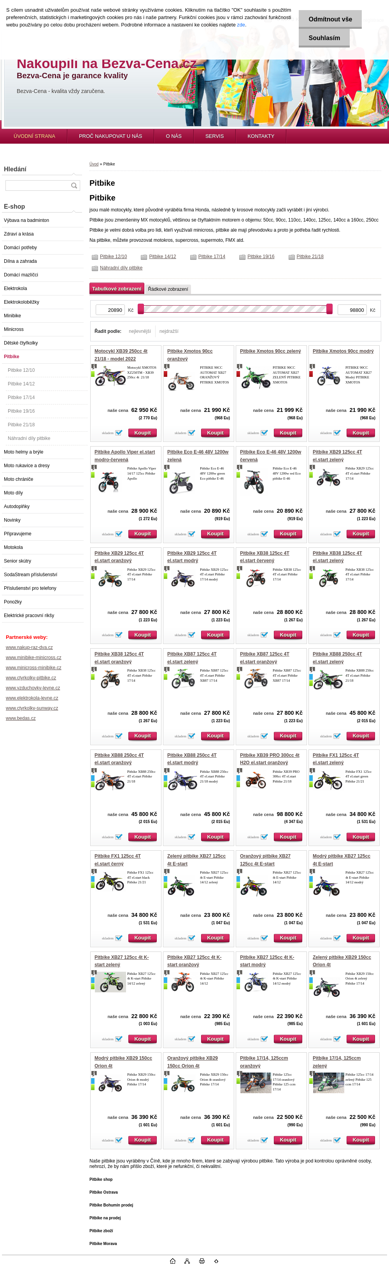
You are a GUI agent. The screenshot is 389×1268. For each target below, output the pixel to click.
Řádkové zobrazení (168, 289)
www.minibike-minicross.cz (33, 657)
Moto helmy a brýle (23, 452)
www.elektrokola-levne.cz (32, 698)
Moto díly (13, 493)
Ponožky (13, 602)
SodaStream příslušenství (30, 574)
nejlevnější (140, 331)
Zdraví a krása (19, 234)
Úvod (93, 164)
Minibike (12, 315)
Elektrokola (15, 288)
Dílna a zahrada (20, 261)
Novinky (12, 520)
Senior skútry (17, 561)
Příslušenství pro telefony (30, 588)
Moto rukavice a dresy (26, 465)
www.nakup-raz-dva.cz (29, 647)
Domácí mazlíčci (21, 275)
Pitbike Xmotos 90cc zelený (270, 351)
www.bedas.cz (21, 718)
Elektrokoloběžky (21, 302)
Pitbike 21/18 (21, 424)
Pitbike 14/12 (21, 384)
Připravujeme (18, 533)
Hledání (15, 169)
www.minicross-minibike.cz (33, 667)
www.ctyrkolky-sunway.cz (32, 708)
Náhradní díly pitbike (29, 438)
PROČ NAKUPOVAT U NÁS (110, 136)
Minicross (14, 329)
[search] (74, 185)
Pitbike (11, 356)
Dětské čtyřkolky (21, 343)
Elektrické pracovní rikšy (29, 615)
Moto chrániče (18, 479)
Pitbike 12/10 (21, 370)
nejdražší (169, 331)
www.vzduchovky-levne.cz (33, 688)
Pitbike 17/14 (21, 397)
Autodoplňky (17, 506)
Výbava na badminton (26, 220)
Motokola (13, 547)
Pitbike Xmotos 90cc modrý (343, 351)
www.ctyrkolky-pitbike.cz (31, 678)
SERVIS (214, 136)
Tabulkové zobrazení (116, 289)
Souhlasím (324, 38)
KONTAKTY (260, 136)
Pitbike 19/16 (21, 411)
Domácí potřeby (20, 247)
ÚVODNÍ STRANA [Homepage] (34, 136)
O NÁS (173, 136)
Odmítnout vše (330, 19)
